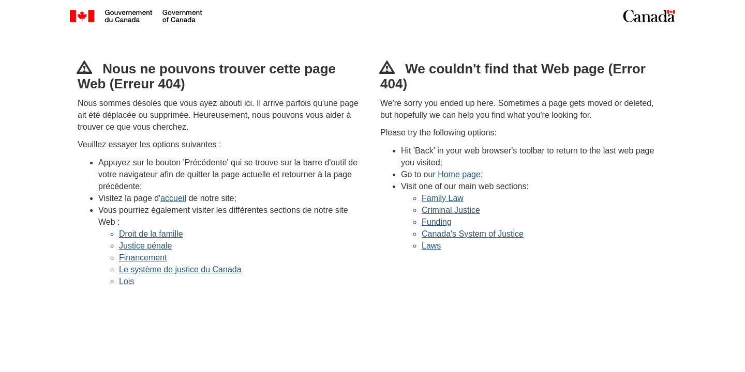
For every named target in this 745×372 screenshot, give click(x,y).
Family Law (443, 198)
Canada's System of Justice (473, 233)
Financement (143, 257)
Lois (126, 281)
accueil (173, 198)
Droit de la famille (151, 233)
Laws (431, 245)
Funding (437, 222)
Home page (459, 174)
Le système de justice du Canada (180, 269)
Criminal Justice (451, 210)
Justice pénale (145, 245)
